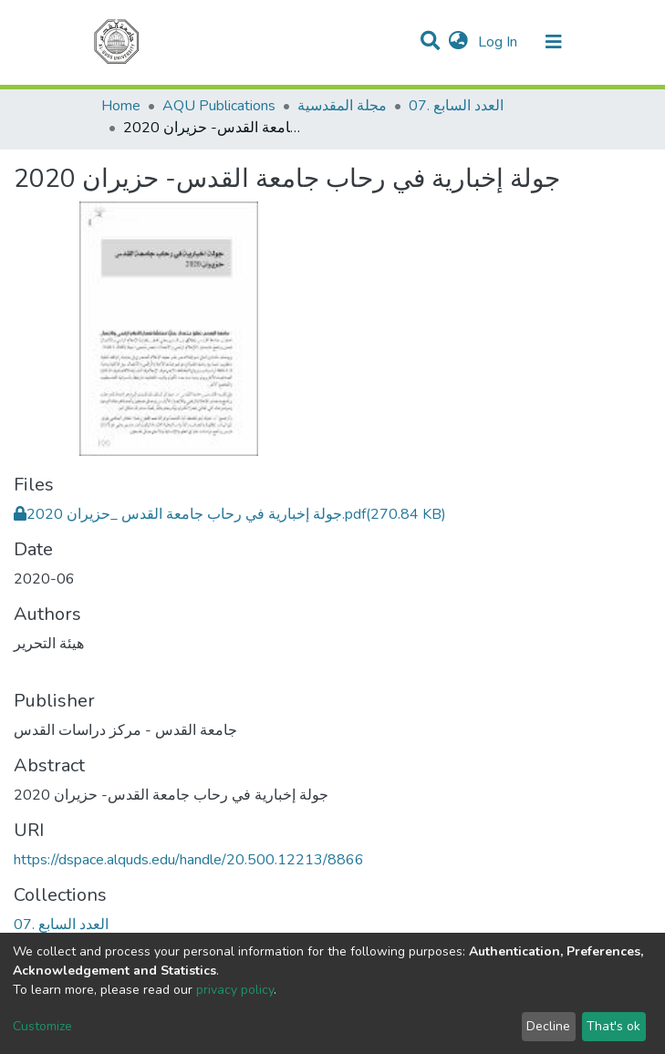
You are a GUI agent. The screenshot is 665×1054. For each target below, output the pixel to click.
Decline (548, 1026)
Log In (499, 42)
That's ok (613, 1026)
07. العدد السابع (456, 106)
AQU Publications (218, 106)
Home (120, 106)
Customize (42, 1026)
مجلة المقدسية (342, 106)
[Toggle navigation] (553, 42)
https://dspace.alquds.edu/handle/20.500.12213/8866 (189, 860)
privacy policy (235, 989)
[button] (458, 42)
